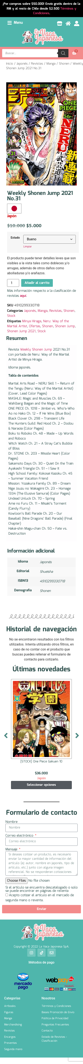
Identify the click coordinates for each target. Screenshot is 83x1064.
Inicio (9, 63)
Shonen (64, 63)
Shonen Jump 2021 (21, 331)
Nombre (11, 822)
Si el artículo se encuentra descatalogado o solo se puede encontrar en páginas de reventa (41, 889)
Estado (15, 237)
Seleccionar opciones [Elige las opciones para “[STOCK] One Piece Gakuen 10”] (41, 784)
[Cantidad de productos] (13, 283)
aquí (23, 295)
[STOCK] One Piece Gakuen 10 (41, 761)
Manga (51, 63)
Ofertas (34, 326)
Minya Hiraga (31, 321)
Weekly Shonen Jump (36, 349)
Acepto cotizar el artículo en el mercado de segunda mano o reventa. (39, 898)
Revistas (37, 63)
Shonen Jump (65, 326)
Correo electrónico (19, 835)
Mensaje (11, 849)
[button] (15, 22)
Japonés (22, 63)
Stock (11, 315)
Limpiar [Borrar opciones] (27, 246)
